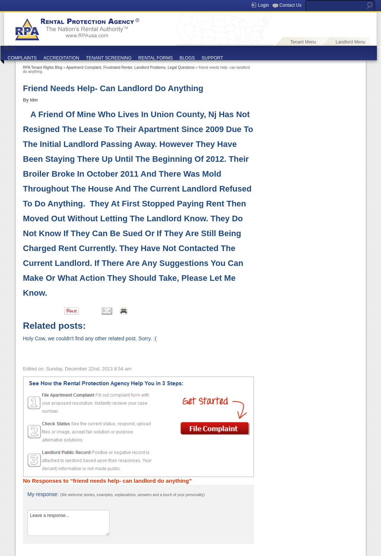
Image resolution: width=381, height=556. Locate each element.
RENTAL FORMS (155, 58)
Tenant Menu (303, 42)
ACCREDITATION (61, 58)
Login (263, 5)
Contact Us (290, 5)
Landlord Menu (350, 42)
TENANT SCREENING (108, 58)
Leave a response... (68, 523)
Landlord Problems (150, 67)
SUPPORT (212, 58)
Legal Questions (181, 67)
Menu (10, 48)
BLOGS (187, 58)
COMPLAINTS (22, 58)
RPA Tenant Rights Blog (43, 67)
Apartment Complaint (83, 67)
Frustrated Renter (117, 67)
